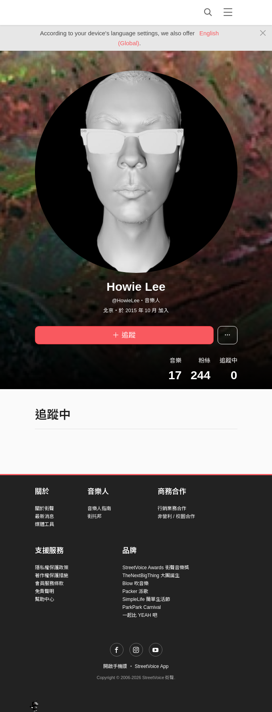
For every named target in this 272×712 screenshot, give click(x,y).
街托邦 (94, 516)
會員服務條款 (49, 583)
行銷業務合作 (172, 508)
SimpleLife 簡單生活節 (146, 599)
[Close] (263, 33)
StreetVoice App (151, 666)
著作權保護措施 (51, 575)
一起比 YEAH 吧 (139, 615)
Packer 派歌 (135, 591)
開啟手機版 (115, 666)
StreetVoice (67, 12)
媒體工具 (44, 524)
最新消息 (44, 516)
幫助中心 (44, 599)
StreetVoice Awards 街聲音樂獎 (155, 567)
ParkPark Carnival (141, 607)
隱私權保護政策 (51, 567)
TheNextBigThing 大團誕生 (150, 575)
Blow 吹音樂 (135, 583)
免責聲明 (44, 591)
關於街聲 (44, 508)
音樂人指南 (99, 508)
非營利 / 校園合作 (176, 516)
